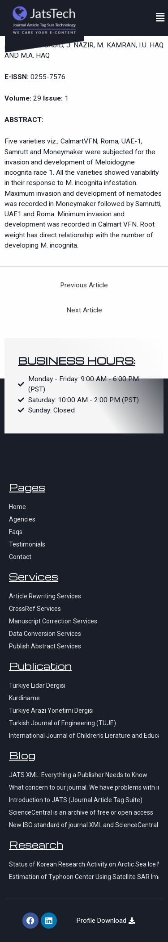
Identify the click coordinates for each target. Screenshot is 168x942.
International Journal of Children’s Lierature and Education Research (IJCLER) (84, 735)
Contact (20, 556)
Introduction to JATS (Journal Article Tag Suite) (75, 799)
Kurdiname (24, 698)
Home (17, 506)
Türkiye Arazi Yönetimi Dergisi (51, 710)
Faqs (15, 531)
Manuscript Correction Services (53, 621)
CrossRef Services (35, 608)
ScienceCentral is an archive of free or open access (81, 812)
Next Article (84, 310)
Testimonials (27, 544)
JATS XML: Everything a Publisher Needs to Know (78, 774)
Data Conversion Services (45, 633)
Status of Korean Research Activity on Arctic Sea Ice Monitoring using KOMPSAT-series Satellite (84, 864)
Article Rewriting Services (45, 596)
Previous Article (84, 285)
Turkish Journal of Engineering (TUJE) (62, 723)
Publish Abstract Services (45, 646)
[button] (160, 17)
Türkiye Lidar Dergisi (37, 685)
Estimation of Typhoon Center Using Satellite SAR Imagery (84, 876)
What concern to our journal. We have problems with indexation (84, 787)
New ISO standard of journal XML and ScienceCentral (83, 824)
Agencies (22, 519)
